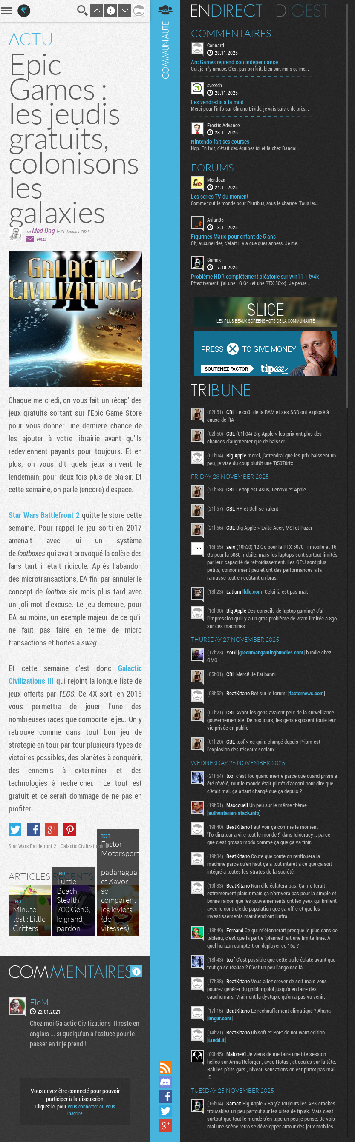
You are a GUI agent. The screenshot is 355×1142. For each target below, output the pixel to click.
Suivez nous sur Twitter (165, 1111)
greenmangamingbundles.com (271, 652)
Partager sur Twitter (15, 829)
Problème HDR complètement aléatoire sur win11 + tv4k (255, 276)
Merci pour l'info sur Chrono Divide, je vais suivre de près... (250, 108)
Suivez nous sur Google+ (165, 1125)
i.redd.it (216, 1040)
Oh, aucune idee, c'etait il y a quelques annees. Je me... (246, 243)
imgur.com (219, 1018)
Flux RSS (165, 1067)
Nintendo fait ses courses (220, 141)
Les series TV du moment (219, 196)
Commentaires (231, 33)
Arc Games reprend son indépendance (234, 62)
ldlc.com (253, 591)
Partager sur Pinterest (69, 829)
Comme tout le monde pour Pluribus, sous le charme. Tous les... (255, 203)
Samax (214, 259)
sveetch (214, 85)
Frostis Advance (223, 125)
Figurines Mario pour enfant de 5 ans (233, 236)
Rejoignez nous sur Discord (165, 1082)
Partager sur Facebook (33, 829)
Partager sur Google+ (51, 829)
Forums (212, 167)
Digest (302, 10)
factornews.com (306, 693)
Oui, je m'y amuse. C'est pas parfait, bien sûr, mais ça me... (250, 68)
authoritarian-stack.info (233, 813)
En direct (226, 10)
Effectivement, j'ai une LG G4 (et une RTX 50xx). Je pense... (250, 283)
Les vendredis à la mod (217, 102)
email (41, 239)
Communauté (165, 529)
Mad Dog (43, 230)
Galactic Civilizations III (84, 846)
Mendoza (216, 179)
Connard (215, 45)
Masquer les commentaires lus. (136, 971)
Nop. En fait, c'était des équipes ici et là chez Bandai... (245, 148)
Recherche (82, 10)
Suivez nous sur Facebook (165, 1096)
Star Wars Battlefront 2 (44, 515)
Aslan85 (215, 219)
